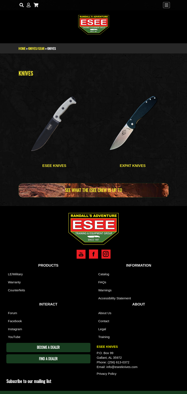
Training (104, 337)
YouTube (14, 337)
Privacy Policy (106, 373)
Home (21, 48)
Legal (102, 329)
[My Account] (28, 5)
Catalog (103, 274)
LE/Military (15, 274)
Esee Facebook (93, 254)
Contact (103, 321)
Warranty (14, 282)
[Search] (20, 5)
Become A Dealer (48, 347)
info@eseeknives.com (121, 367)
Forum (12, 313)
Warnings (105, 290)
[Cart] (35, 5)
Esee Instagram (106, 254)
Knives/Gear (36, 48)
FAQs (102, 282)
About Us (104, 313)
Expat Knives (132, 166)
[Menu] (166, 5)
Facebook (15, 321)
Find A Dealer (48, 358)
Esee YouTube (81, 254)
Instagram (15, 329)
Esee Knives (54, 166)
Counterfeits (16, 290)
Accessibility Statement (114, 298)
